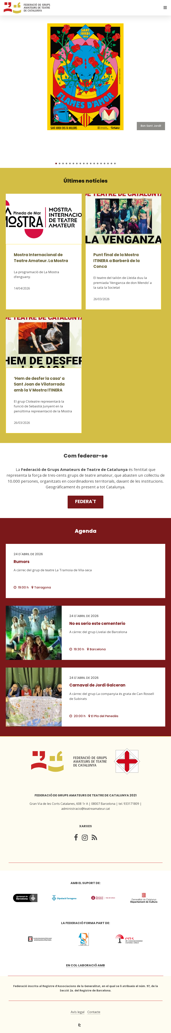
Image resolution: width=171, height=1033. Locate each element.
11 (90, 163)
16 (108, 163)
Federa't (85, 501)
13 (97, 163)
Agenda (85, 530)
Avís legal (77, 1012)
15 (104, 163)
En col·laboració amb (85, 965)
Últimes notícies (86, 180)
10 (87, 163)
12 (94, 163)
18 (115, 163)
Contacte (93, 1012)
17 (111, 163)
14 (101, 163)
